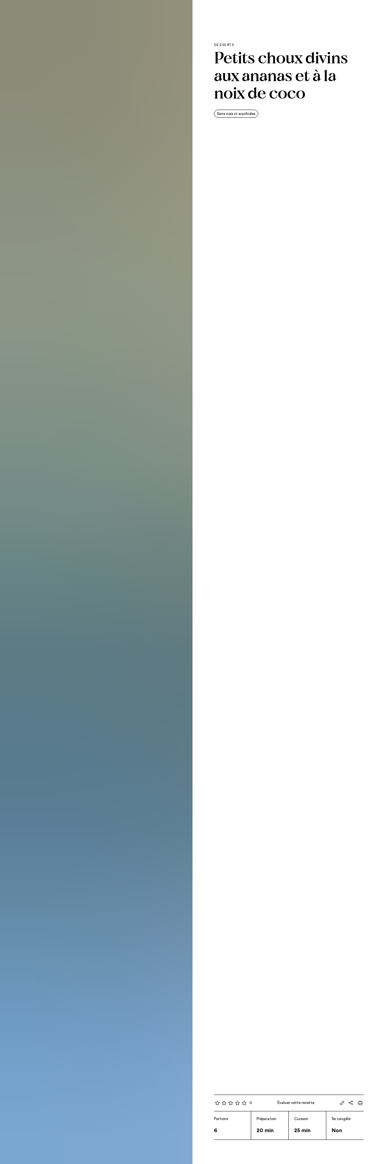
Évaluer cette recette (295, 1103)
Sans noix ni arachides (236, 114)
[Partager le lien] (342, 1103)
